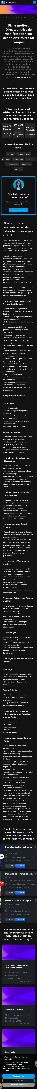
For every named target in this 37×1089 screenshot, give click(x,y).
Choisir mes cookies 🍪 (18, 1085)
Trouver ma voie (18, 210)
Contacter (20, 866)
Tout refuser (18, 1080)
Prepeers (1, 17)
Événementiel (19, 17)
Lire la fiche (25, 981)
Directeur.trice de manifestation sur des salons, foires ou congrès (29, 17)
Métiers (6, 17)
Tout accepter (18, 1076)
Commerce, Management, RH (12, 17)
